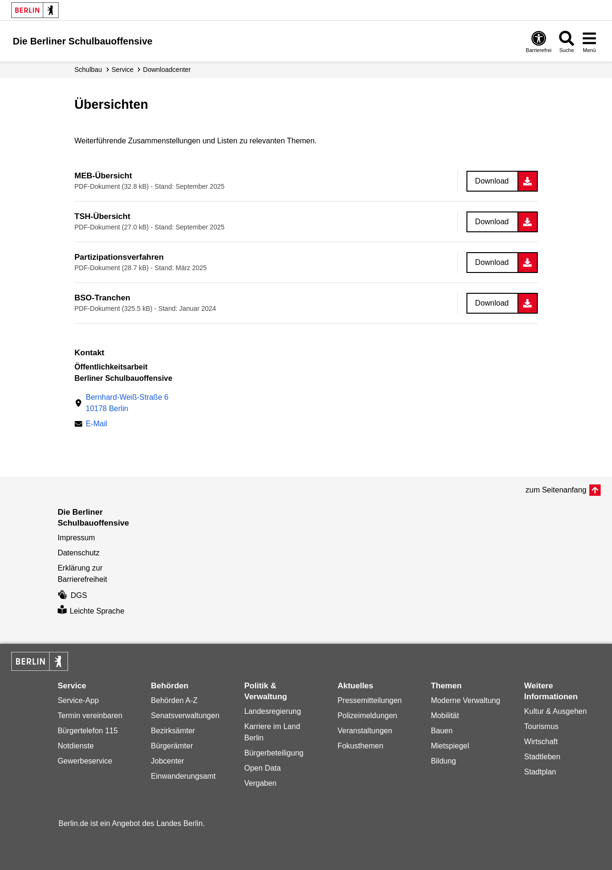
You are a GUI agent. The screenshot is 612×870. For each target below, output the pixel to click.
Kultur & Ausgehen (555, 711)
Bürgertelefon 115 (88, 731)
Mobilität (445, 716)
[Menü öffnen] (589, 41)
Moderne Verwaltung (465, 700)
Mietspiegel (450, 746)
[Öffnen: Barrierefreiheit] (538, 41)
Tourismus (541, 726)
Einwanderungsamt (183, 776)
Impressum (76, 538)
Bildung (443, 761)
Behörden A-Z (174, 700)
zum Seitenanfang (556, 490)
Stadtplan (540, 772)
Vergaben (260, 783)
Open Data (262, 768)
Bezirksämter (173, 731)
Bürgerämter (172, 746)
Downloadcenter (167, 69)
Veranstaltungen (364, 731)
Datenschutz (79, 553)
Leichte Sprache (91, 611)
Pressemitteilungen (369, 700)
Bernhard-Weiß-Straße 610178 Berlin (127, 403)
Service (123, 69)
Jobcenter (167, 761)
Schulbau (88, 69)
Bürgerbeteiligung (273, 753)
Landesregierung (272, 711)
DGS (72, 595)
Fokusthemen (360, 746)
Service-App (78, 700)
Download (492, 181)
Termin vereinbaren (90, 716)
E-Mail (96, 425)
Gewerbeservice (85, 761)
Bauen (442, 731)
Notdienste (76, 746)
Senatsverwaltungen (185, 716)
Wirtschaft (541, 742)
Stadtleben (542, 757)
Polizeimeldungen (367, 716)
